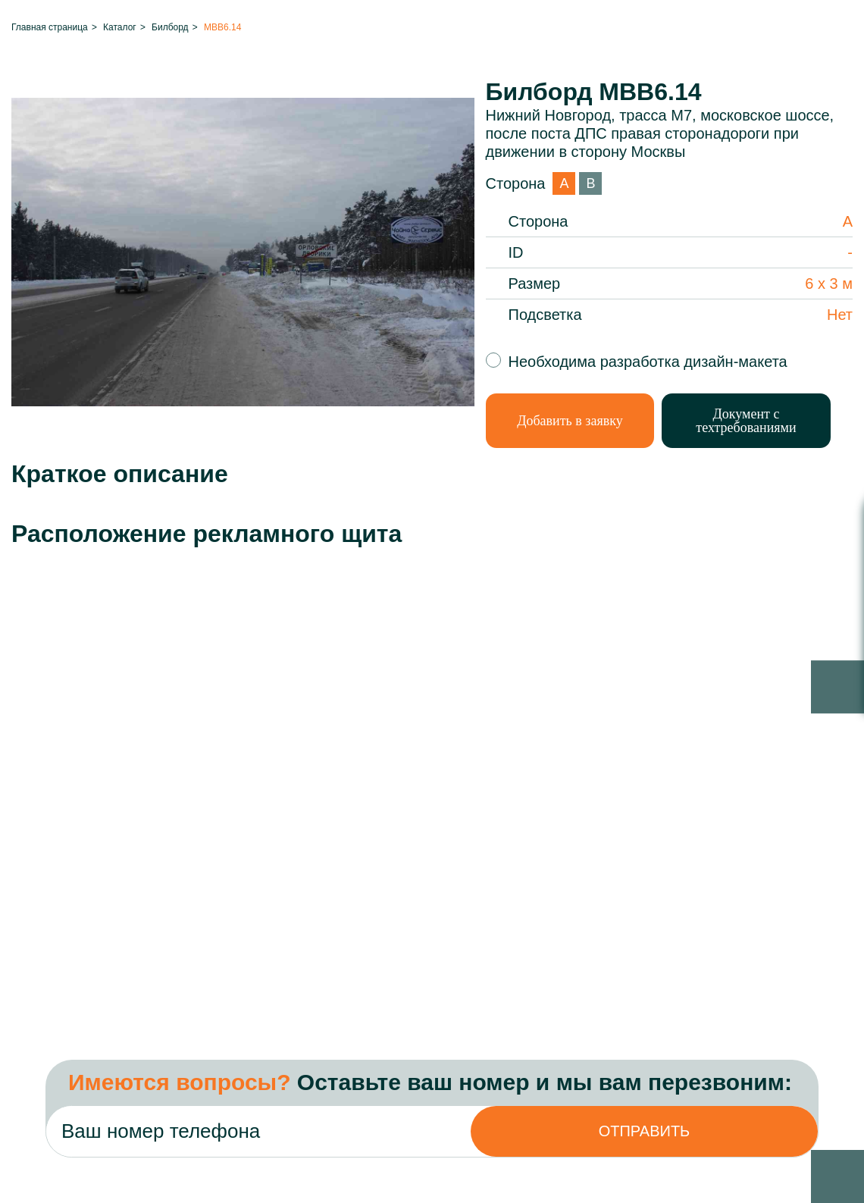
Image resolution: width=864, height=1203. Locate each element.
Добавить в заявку (570, 420)
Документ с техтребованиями (746, 420)
